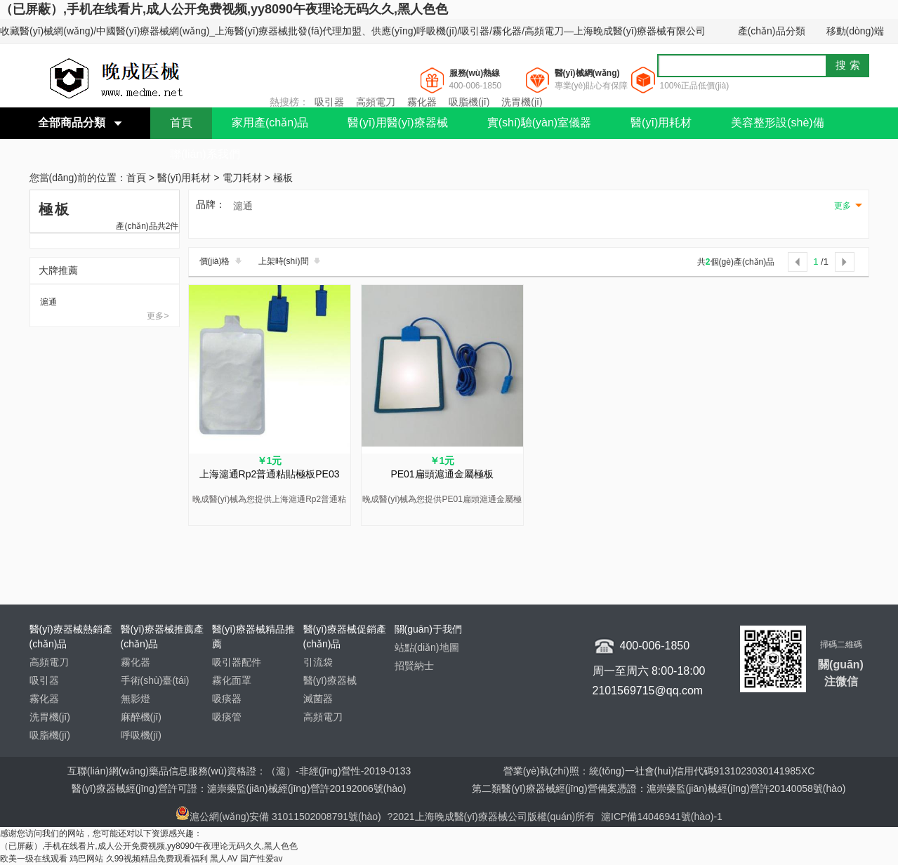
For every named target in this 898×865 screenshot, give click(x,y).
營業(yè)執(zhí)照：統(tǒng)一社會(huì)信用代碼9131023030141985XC (659, 771)
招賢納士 (414, 665)
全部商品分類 (71, 122)
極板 (283, 178)
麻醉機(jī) (141, 716)
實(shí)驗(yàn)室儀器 (539, 122)
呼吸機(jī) (141, 735)
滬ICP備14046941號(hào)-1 (661, 816)
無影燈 (135, 698)
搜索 (850, 65)
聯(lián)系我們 (205, 154)
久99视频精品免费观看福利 (157, 859)
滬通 (48, 302)
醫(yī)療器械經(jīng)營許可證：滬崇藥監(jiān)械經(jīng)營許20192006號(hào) (239, 788)
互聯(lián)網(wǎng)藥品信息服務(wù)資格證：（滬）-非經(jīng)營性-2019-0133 (239, 771)
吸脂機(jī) (469, 101)
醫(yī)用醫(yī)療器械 (397, 122)
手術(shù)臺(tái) (155, 680)
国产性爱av (261, 859)
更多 (842, 206)
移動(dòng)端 (855, 31)
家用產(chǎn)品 (270, 122)
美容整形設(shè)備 (777, 122)
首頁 (181, 122)
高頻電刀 (375, 101)
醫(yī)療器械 (330, 680)
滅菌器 (318, 698)
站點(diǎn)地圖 (427, 647)
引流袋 (318, 662)
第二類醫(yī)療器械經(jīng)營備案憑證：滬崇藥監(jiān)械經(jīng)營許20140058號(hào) (658, 788)
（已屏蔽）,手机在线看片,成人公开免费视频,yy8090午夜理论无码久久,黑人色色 (224, 9)
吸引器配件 (236, 662)
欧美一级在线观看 (33, 859)
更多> (158, 316)
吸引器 (329, 101)
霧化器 (422, 101)
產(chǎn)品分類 (771, 31)
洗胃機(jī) (521, 101)
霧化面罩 (231, 680)
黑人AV (223, 859)
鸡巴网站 (86, 859)
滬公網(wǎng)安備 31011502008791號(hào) (278, 816)
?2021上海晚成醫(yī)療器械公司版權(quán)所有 (493, 816)
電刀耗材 (242, 178)
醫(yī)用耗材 (661, 122)
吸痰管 (227, 716)
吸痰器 (227, 698)
